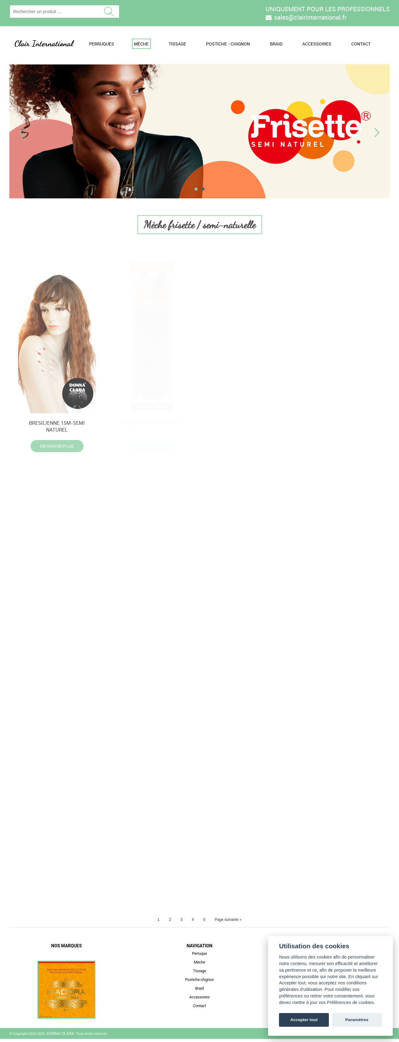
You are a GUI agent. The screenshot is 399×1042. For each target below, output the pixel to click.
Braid (276, 44)
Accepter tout (304, 1019)
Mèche (141, 44)
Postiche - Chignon (228, 44)
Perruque (199, 956)
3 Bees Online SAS (373, 1036)
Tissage (177, 44)
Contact (361, 44)
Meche (199, 965)
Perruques (101, 44)
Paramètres (356, 1019)
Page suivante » (228, 923)
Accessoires (316, 44)
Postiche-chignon (199, 983)
